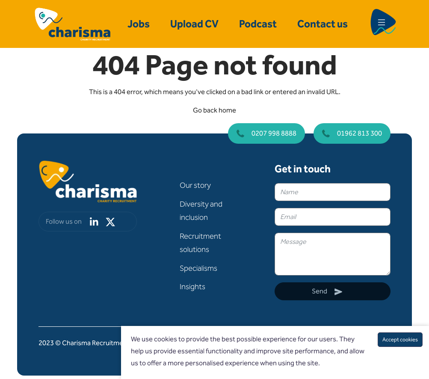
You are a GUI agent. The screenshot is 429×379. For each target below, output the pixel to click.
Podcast (258, 24)
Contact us (322, 24)
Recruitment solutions (200, 243)
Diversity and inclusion (201, 210)
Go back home (214, 110)
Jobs (138, 24)
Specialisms (198, 268)
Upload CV (194, 24)
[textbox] (333, 192)
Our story (195, 185)
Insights (192, 286)
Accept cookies (400, 339)
